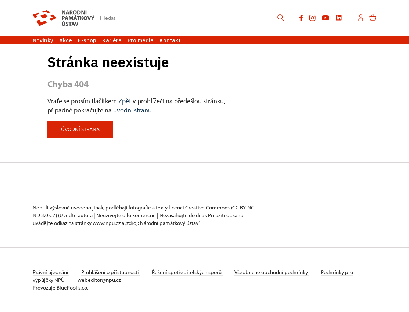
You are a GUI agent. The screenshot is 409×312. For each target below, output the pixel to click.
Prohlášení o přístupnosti (110, 272)
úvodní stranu (132, 110)
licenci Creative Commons (199, 207)
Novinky (43, 40)
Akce (65, 40)
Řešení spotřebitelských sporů (187, 272)
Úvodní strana (80, 129)
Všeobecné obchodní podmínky (271, 272)
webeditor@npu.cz (99, 279)
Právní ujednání (51, 272)
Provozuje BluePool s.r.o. (60, 287)
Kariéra (112, 40)
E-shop (87, 40)
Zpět (124, 101)
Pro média (141, 40)
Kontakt (169, 40)
